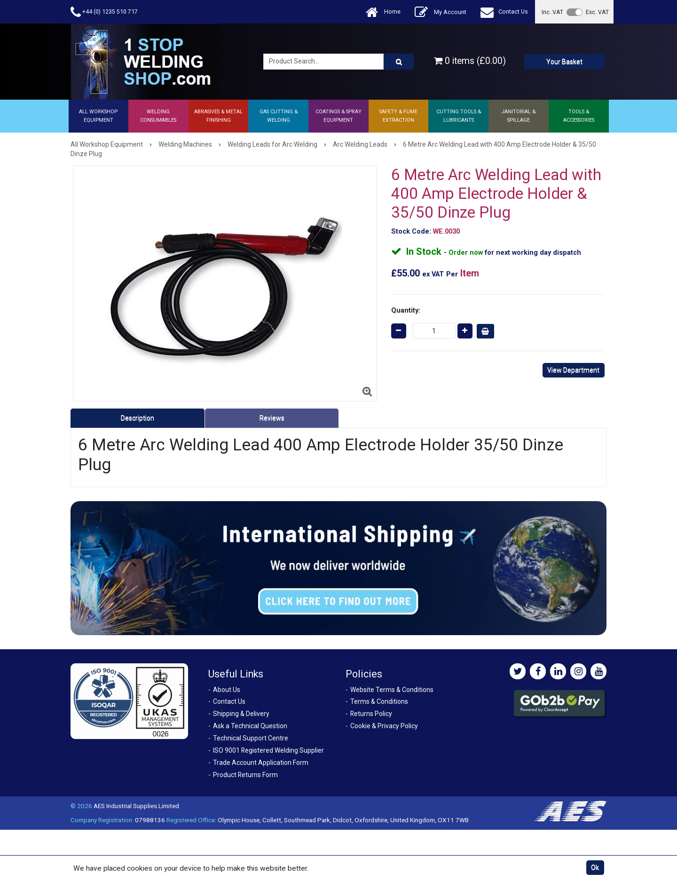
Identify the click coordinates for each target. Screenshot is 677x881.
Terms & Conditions (379, 701)
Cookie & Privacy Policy (384, 726)
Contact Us (504, 12)
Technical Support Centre (250, 738)
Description (137, 418)
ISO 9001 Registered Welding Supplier (268, 750)
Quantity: (405, 310)
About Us (226, 689)
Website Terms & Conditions (391, 689)
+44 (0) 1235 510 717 (104, 12)
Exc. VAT (597, 12)
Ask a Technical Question (250, 726)
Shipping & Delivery (241, 713)
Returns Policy (371, 713)
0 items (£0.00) (470, 60)
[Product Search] (399, 62)
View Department (573, 370)
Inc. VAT (552, 12)
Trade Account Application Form (260, 762)
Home (383, 12)
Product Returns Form (245, 775)
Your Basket (564, 61)
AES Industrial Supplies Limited (136, 806)
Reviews (272, 418)
